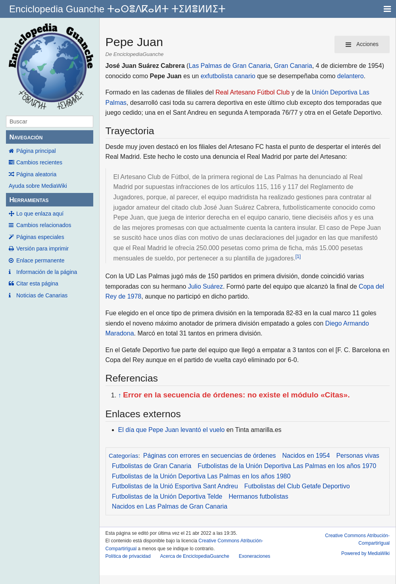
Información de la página (46, 272)
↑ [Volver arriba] (119, 395)
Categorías (123, 455)
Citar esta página (37, 283)
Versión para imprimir (42, 248)
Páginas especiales (40, 237)
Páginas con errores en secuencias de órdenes (209, 455)
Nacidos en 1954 (306, 455)
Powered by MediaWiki (365, 553)
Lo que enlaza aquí (39, 213)
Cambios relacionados (43, 225)
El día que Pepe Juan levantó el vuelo (171, 429)
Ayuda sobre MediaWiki (38, 186)
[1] (297, 256)
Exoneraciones (254, 556)
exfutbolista (217, 76)
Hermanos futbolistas (258, 496)
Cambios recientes (39, 162)
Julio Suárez (205, 286)
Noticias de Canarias (41, 295)
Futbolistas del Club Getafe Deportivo (297, 486)
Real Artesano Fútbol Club (252, 92)
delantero (350, 76)
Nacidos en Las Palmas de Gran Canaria (169, 506)
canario (245, 76)
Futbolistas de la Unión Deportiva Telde (167, 496)
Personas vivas (357, 455)
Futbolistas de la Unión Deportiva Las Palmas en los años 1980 (201, 476)
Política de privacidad (128, 556)
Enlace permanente (40, 260)
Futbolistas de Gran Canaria (151, 466)
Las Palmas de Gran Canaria (229, 65)
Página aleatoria (36, 174)
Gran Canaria (293, 65)
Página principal (36, 151)
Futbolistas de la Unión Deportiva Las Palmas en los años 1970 (287, 466)
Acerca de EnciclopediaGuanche (194, 556)
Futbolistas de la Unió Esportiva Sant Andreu (175, 486)
